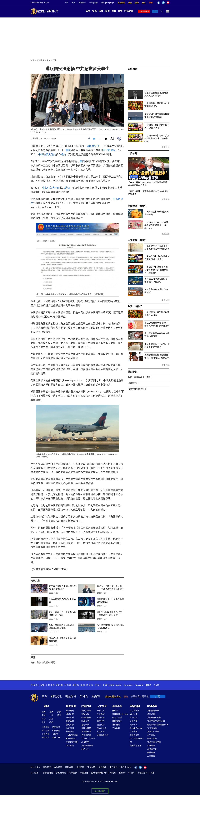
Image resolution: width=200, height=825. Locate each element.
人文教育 (102, 706)
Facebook (158, 2)
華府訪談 (70, 731)
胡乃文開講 (117, 717)
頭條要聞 (45, 727)
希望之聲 (84, 773)
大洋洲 (67, 685)
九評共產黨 (152, 728)
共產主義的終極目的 (156, 721)
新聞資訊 (40, 60)
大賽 (73, 3)
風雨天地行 (152, 738)
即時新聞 (45, 730)
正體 (91, 3)
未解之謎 (101, 710)
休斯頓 (75, 685)
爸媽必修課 (102, 728)
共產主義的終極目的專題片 (140, 377)
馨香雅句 (101, 721)
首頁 (32, 60)
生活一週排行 (135, 306)
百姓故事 (151, 745)
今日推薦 (132, 153)
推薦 (107, 11)
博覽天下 (45, 734)
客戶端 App (126, 767)
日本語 (148, 685)
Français (128, 685)
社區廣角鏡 (71, 738)
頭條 (101, 11)
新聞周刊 (70, 728)
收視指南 (58, 767)
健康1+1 (115, 710)
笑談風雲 (101, 714)
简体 (96, 3)
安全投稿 (91, 767)
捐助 (137, 3)
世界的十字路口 (88, 738)
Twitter (163, 2)
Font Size (112, 138)
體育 (59, 715)
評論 (44, 718)
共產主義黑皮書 (154, 742)
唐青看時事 (86, 735)
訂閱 (157, 696)
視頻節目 (70, 696)
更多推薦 (165, 199)
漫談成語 (101, 724)
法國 (82, 685)
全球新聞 (70, 710)
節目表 (84, 696)
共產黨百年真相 (154, 717)
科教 (51, 722)
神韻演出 (45, 737)
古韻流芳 (101, 717)
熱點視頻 (56, 727)
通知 (63, 154)
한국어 (156, 685)
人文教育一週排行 (137, 240)
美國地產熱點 (102, 735)
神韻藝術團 (48, 773)
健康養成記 (117, 721)
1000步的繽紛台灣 (137, 740)
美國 (68, 150)
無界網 (131, 773)
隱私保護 (69, 767)
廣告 (130, 3)
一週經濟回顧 (72, 735)
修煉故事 (151, 752)
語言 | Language (107, 3)
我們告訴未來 (153, 710)
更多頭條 (165, 147)
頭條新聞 (132, 69)
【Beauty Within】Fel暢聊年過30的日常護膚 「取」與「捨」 (156, 225)
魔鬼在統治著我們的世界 (158, 724)
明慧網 (113, 773)
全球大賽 (56, 737)
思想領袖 (85, 724)
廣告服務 (102, 767)
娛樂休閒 (135, 706)
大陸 (49, 60)
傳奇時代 (151, 714)
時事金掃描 (86, 717)
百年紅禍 (151, 735)
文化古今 (101, 731)
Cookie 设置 (100, 791)
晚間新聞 (70, 721)
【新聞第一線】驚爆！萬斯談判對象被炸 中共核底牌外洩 (156, 138)
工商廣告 (151, 756)
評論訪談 (128, 11)
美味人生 (134, 724)
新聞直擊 (70, 724)
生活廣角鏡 (134, 710)
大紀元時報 (61, 773)
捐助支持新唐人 (113, 696)
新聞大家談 (86, 710)
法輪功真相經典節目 (137, 389)
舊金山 (89, 685)
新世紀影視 (142, 773)
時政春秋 (85, 721)
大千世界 (134, 731)
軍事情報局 (86, 731)
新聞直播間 (144, 11)
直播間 (95, 696)
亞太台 (98, 685)
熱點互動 (85, 714)
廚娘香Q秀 (134, 735)
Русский (139, 685)
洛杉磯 (59, 685)
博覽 (120, 11)
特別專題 (132, 371)
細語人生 (85, 749)
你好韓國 (134, 717)
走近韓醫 (116, 728)
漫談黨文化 (133, 383)
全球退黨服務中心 (99, 773)
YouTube (168, 2)
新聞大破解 (86, 728)
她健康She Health (120, 714)
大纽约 (43, 685)
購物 (150, 3)
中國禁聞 (70, 717)
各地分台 (82, 3)
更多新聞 (165, 233)
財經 (51, 718)
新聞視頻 (71, 706)
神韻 (66, 3)
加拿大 (51, 685)
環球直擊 (70, 714)
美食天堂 (134, 721)
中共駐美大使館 (47, 154)
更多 (153, 773)
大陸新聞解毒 (87, 745)
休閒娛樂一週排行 (137, 206)
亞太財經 (70, 745)
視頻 (94, 11)
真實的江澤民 (153, 731)
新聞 (88, 11)
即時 (114, 11)
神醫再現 (116, 724)
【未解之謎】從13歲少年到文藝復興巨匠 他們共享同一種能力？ (156, 270)
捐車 (144, 3)
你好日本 (134, 714)
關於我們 (47, 767)
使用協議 (80, 767)
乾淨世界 (73, 773)
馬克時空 (85, 742)
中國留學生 (109, 150)
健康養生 (117, 706)
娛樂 (59, 712)
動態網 (122, 773)
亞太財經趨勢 (72, 742)
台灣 (51, 715)
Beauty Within (136, 728)
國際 (44, 712)
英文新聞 (121, 3)
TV (156, 11)
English (118, 685)
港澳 (51, 712)
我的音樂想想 (135, 745)
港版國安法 (93, 146)
